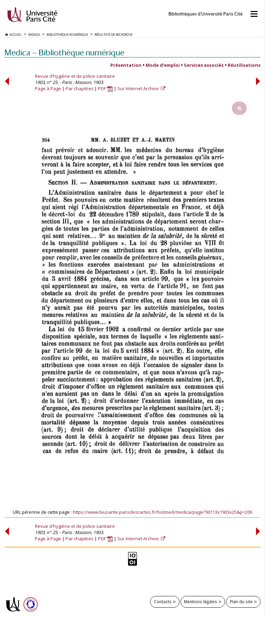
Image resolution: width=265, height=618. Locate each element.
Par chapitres (80, 88)
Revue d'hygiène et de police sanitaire (75, 76)
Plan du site (241, 601)
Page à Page (48, 88)
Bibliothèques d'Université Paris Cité (205, 14)
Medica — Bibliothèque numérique (64, 52)
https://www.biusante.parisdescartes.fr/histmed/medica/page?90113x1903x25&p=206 (162, 512)
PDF (105, 88)
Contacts (162, 601)
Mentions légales (200, 601)
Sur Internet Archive (138, 88)
